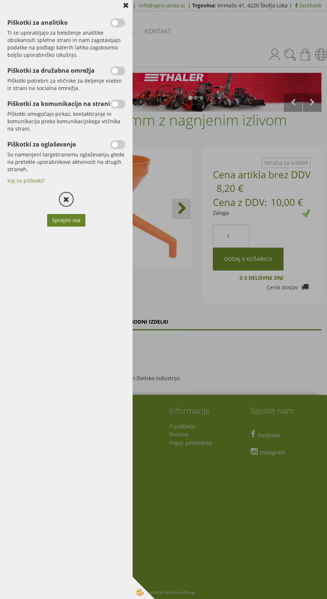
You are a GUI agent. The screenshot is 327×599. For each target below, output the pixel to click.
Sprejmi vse (66, 220)
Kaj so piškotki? (26, 180)
